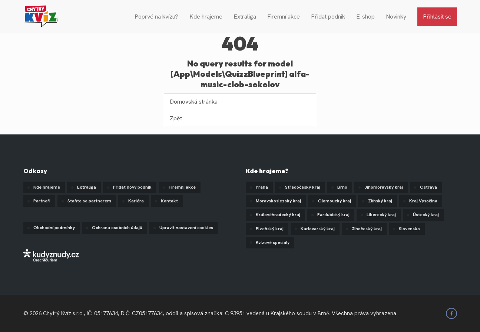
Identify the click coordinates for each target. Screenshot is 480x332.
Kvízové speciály (272, 242)
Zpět (176, 118)
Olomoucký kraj (334, 201)
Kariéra (136, 201)
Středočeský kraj (302, 187)
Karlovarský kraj (318, 229)
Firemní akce (283, 16)
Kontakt (169, 201)
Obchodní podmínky (54, 228)
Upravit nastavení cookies (186, 228)
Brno (342, 187)
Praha (262, 187)
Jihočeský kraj (367, 229)
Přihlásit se (437, 16)
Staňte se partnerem (89, 201)
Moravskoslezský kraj (278, 201)
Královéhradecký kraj (278, 215)
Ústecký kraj (426, 215)
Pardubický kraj (333, 215)
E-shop (365, 16)
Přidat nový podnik (132, 187)
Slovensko (409, 229)
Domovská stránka (194, 101)
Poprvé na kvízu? (156, 16)
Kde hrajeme (205, 16)
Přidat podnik (328, 16)
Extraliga (245, 16)
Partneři (41, 201)
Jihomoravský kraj (383, 187)
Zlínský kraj (380, 201)
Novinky (396, 16)
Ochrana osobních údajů (117, 228)
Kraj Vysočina (423, 201)
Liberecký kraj (381, 215)
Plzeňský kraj (270, 229)
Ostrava (428, 187)
